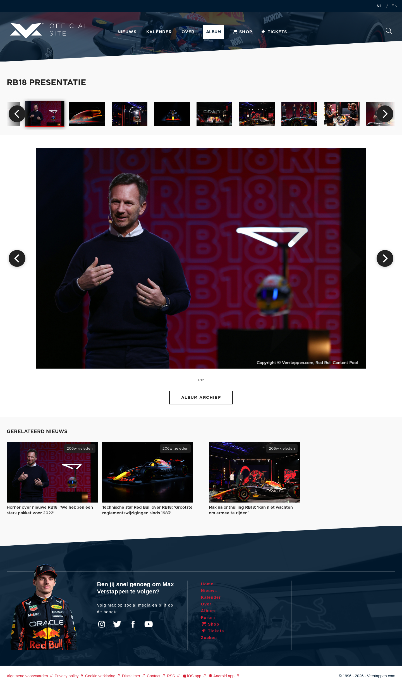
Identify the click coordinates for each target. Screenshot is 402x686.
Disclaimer (131, 676)
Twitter (117, 624)
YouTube (148, 624)
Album (213, 32)
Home (207, 584)
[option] (44, 114)
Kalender (159, 32)
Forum (208, 617)
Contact (153, 676)
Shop (242, 32)
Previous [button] (17, 113)
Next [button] (385, 113)
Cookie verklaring (100, 676)
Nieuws (127, 32)
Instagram (101, 624)
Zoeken (389, 31)
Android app (221, 676)
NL (380, 6)
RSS (171, 676)
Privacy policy (67, 676)
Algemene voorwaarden (27, 676)
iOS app (191, 676)
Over (188, 32)
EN (394, 6)
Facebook (132, 624)
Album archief (201, 397)
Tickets (274, 32)
